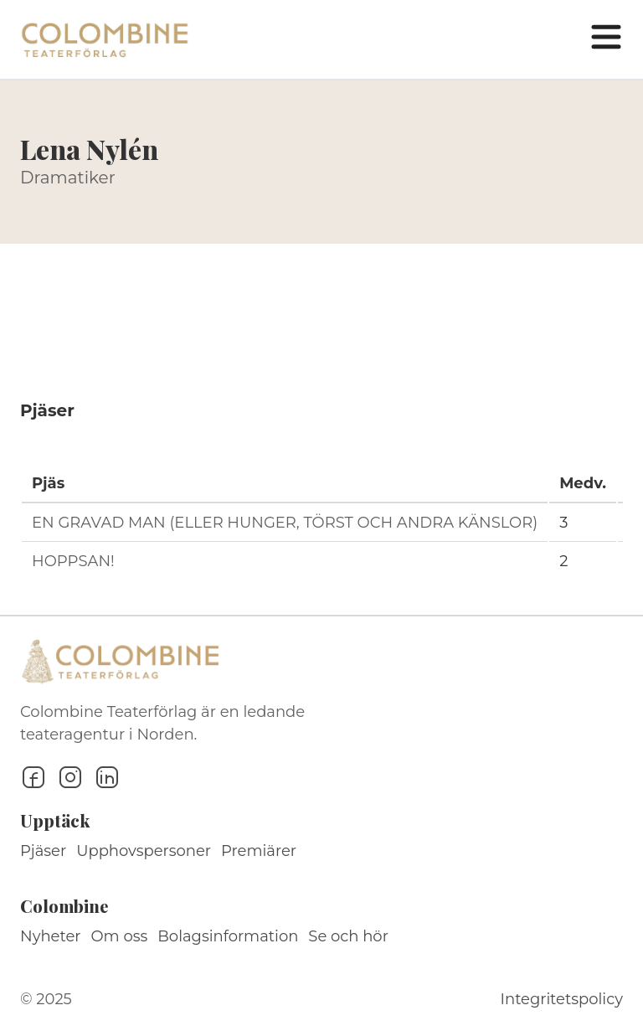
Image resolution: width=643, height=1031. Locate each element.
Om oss (119, 936)
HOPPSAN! (73, 561)
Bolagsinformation (227, 936)
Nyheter (50, 936)
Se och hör (348, 936)
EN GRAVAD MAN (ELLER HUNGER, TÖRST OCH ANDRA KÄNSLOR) (285, 522)
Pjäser (43, 851)
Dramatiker (68, 178)
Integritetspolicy (562, 999)
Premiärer (258, 851)
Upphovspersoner (143, 851)
